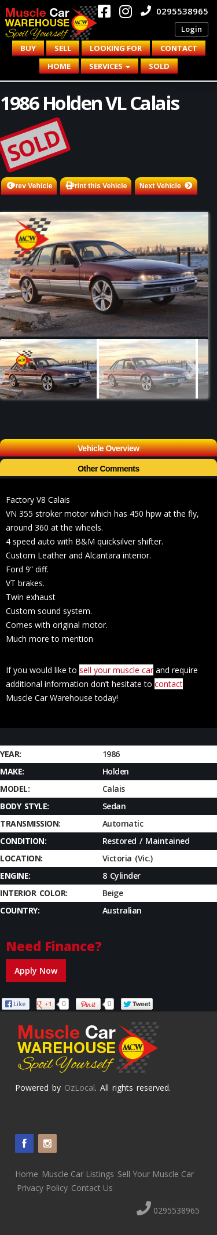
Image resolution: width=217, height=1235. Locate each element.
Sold (159, 66)
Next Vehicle (160, 186)
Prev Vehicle (32, 186)
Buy (28, 48)
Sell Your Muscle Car (155, 1173)
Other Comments (108, 468)
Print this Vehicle (98, 186)
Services (109, 66)
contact (169, 683)
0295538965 (174, 11)
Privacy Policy (42, 1187)
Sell (62, 48)
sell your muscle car (116, 669)
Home (59, 66)
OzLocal (79, 1087)
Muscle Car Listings (78, 1173)
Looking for (116, 48)
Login (191, 29)
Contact (178, 48)
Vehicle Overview (108, 448)
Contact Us (92, 1187)
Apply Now (35, 970)
